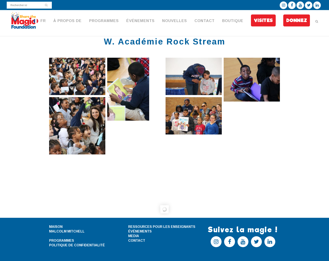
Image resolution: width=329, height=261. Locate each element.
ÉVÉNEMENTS (140, 231)
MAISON (56, 226)
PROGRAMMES (61, 240)
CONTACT (136, 240)
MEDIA (133, 236)
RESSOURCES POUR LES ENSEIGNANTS (161, 226)
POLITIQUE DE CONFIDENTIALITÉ (77, 245)
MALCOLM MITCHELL (67, 231)
